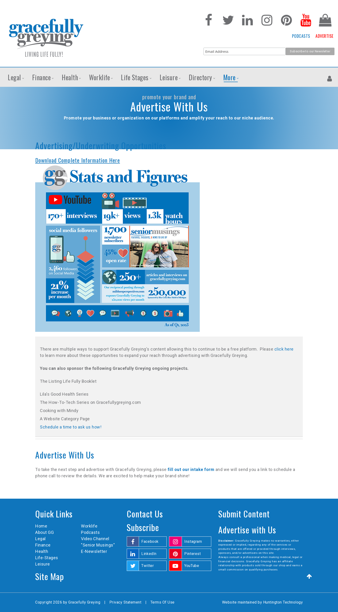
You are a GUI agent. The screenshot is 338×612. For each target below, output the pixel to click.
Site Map (49, 576)
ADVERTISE (324, 36)
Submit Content (244, 513)
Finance (43, 545)
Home (41, 526)
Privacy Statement (125, 602)
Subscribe (143, 527)
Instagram (193, 541)
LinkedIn (149, 553)
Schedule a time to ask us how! (70, 427)
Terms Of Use (162, 602)
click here (284, 349)
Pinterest (192, 553)
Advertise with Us (247, 529)
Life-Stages (46, 557)
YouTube (191, 565)
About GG (44, 532)
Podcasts (90, 532)
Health (41, 551)
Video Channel (95, 538)
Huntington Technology (283, 602)
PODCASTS (301, 36)
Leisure (42, 564)
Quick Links (54, 513)
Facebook (150, 541)
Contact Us (145, 513)
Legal (40, 538)
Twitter (147, 565)
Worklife (89, 526)
